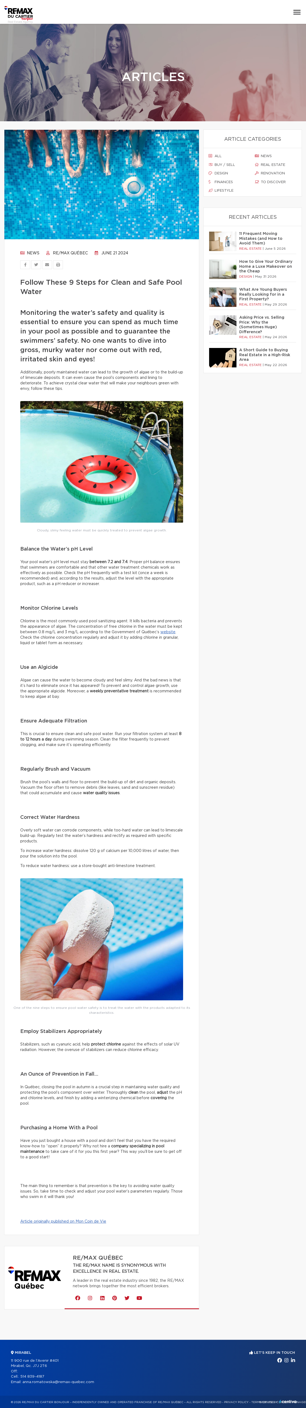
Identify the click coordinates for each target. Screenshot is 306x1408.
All (215, 156)
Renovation (270, 173)
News (29, 253)
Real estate (270, 165)
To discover (270, 182)
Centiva (288, 1401)
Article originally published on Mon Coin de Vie (63, 1221)
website (167, 632)
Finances (221, 182)
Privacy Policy (236, 1402)
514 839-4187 (32, 1376)
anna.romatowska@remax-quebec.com (58, 1382)
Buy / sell (222, 165)
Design (218, 173)
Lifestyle (221, 190)
